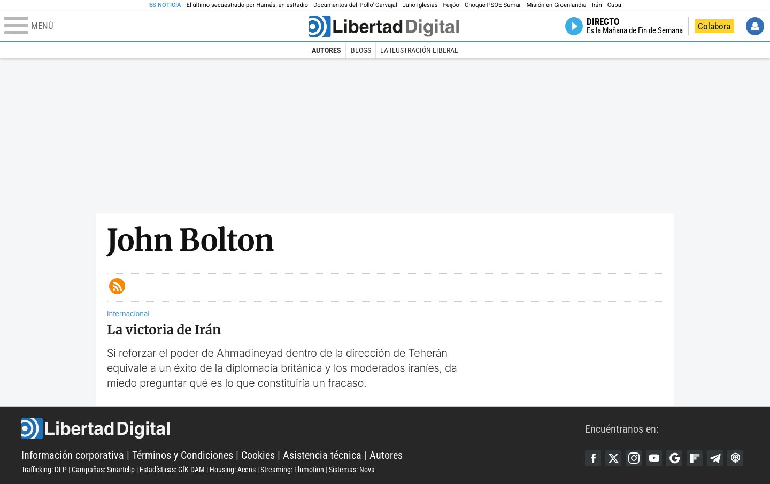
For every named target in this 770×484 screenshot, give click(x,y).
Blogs (361, 50)
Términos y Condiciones (182, 455)
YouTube (654, 458)
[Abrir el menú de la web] (155, 26)
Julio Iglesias (420, 5)
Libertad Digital (303, 428)
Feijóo (451, 5)
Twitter (613, 458)
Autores (326, 50)
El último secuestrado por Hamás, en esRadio (247, 5)
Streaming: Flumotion (292, 469)
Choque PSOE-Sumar (493, 5)
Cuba (614, 5)
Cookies (258, 455)
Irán (597, 5)
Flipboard (695, 458)
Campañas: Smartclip (103, 469)
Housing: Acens (233, 469)
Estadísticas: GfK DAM (172, 469)
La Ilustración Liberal (419, 50)
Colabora (714, 26)
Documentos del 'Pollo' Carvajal (355, 5)
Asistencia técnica (322, 455)
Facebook (593, 458)
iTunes (735, 458)
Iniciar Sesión (755, 26)
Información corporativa (72, 455)
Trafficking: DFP (44, 469)
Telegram (715, 458)
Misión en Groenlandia (556, 5)
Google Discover (674, 458)
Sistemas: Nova (352, 469)
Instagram (634, 458)
